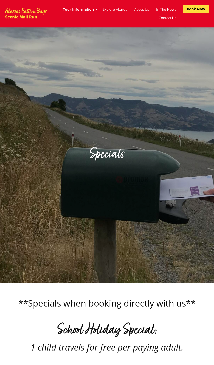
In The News (166, 9)
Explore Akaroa (115, 9)
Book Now (196, 8)
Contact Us (167, 17)
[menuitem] (79, 9)
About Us (141, 9)
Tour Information (78, 9)
